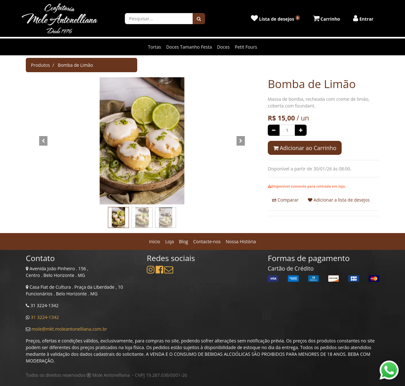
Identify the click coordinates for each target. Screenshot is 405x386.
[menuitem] (154, 241)
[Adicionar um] (301, 130)
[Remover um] (274, 130)
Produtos (40, 65)
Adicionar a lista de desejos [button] (339, 200)
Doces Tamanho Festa (189, 47)
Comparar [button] (285, 200)
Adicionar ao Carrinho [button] (304, 148)
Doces (223, 47)
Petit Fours (246, 47)
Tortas (154, 47)
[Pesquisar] (199, 18)
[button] (43, 140)
